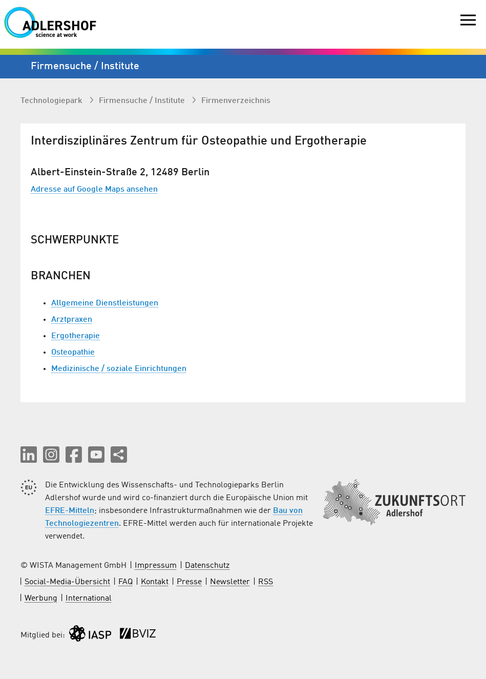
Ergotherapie (75, 336)
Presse (189, 582)
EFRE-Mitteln (69, 511)
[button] (28, 454)
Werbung (41, 598)
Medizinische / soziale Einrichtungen (118, 369)
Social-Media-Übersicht (67, 582)
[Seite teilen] (119, 454)
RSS (265, 582)
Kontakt (154, 582)
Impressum (156, 566)
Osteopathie (73, 352)
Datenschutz (207, 566)
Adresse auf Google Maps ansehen (94, 190)
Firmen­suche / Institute (143, 101)
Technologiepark (52, 101)
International (89, 598)
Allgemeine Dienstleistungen (104, 303)
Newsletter (230, 582)
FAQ (125, 582)
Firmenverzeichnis (235, 101)
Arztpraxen (71, 320)
